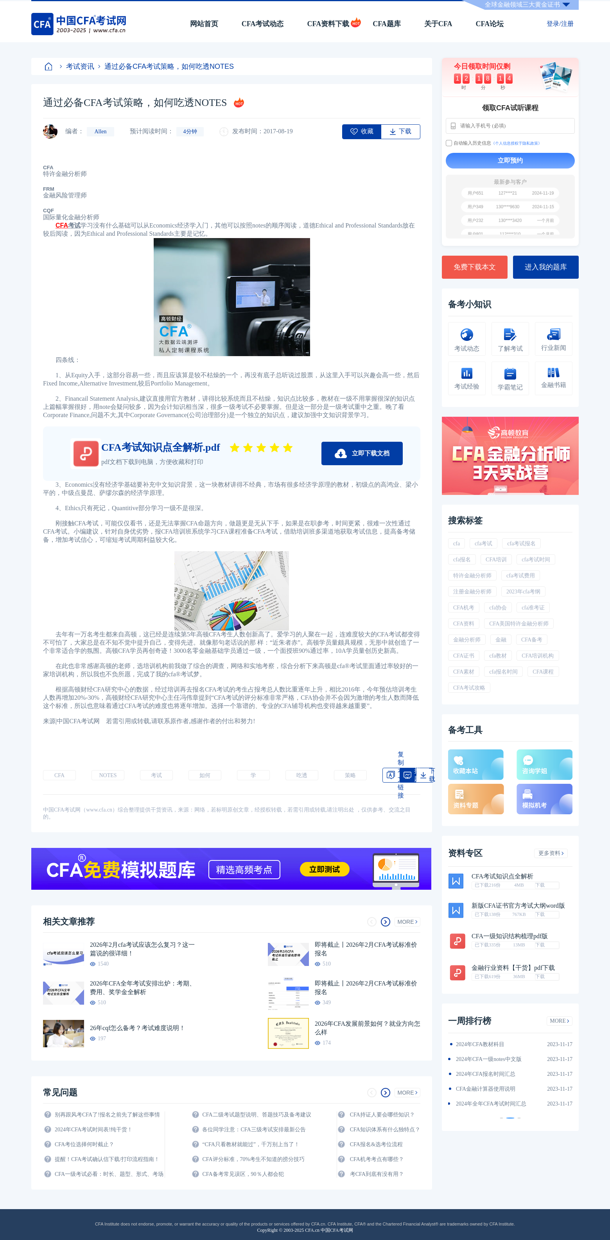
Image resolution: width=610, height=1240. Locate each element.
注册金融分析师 (472, 592)
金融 (500, 640)
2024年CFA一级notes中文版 (489, 1059)
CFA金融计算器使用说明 (485, 1089)
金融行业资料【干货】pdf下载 (513, 968)
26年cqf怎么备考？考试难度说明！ (137, 1028)
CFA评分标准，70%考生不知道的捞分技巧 (253, 1159)
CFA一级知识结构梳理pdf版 (510, 936)
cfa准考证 (533, 608)
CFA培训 (496, 560)
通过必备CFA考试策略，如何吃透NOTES (166, 66)
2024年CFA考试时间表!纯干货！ (94, 1129)
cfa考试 (483, 544)
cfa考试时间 (536, 560)
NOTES (108, 775)
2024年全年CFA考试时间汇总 (491, 1104)
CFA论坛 (490, 24)
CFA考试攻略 (469, 688)
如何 (204, 775)
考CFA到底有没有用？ (377, 1174)
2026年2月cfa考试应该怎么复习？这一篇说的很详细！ (142, 949)
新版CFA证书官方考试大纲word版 (518, 906)
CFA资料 (463, 624)
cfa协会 (498, 608)
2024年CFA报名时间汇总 (485, 1074)
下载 (540, 885)
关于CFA (438, 24)
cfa (456, 544)
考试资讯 (77, 66)
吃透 (301, 775)
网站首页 (204, 24)
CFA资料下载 (328, 24)
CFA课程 (543, 672)
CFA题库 (387, 24)
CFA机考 (463, 608)
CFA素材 (463, 672)
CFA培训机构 (538, 656)
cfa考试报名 (521, 544)
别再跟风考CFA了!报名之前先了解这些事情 (107, 1115)
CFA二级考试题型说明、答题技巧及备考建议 (256, 1115)
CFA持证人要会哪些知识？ (382, 1115)
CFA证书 (463, 656)
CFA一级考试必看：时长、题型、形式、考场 (109, 1174)
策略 (350, 775)
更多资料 (551, 853)
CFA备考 (531, 640)
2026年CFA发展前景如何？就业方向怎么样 (367, 1028)
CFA (59, 775)
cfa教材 (498, 656)
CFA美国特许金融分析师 (519, 624)
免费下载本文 (475, 267)
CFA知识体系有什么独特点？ (385, 1129)
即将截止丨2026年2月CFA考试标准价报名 (366, 949)
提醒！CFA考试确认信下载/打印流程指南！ (107, 1159)
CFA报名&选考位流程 (376, 1144)
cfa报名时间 (503, 672)
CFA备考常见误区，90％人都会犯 (242, 1174)
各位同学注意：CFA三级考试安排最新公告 (253, 1129)
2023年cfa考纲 (523, 592)
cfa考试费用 (520, 576)
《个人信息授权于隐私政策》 (516, 143)
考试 (156, 775)
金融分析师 (467, 640)
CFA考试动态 (263, 24)
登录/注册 (560, 23)
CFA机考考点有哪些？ (377, 1159)
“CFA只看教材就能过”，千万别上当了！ (251, 1144)
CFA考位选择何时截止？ (84, 1144)
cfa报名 (462, 560)
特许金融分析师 (472, 576)
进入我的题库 (546, 267)
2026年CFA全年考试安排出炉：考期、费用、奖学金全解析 (143, 987)
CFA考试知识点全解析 (502, 876)
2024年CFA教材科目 (480, 1044)
